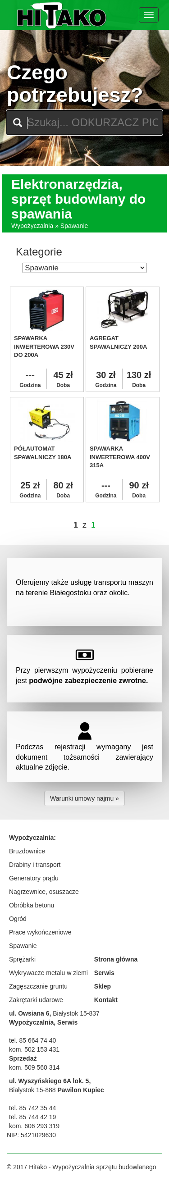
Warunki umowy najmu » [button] (84, 798)
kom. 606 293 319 (34, 1126)
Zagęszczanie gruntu (38, 986)
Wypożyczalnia (32, 225)
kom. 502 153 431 (34, 1049)
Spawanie (23, 945)
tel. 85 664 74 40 (32, 1040)
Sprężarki (22, 959)
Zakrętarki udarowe (36, 999)
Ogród (18, 918)
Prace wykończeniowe (40, 932)
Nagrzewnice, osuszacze (44, 891)
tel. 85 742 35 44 (32, 1108)
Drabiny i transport (34, 864)
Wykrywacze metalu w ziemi (48, 972)
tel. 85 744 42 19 (32, 1117)
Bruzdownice (27, 851)
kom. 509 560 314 (34, 1067)
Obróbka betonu (31, 905)
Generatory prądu (34, 878)
